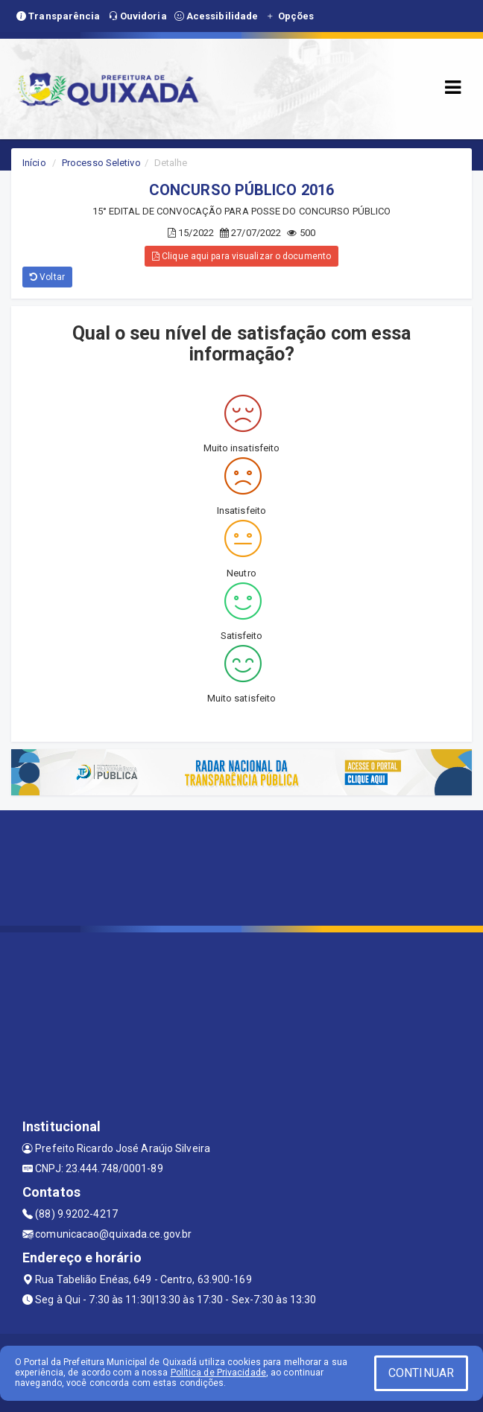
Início (34, 162)
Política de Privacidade (218, 1372)
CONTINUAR (421, 1373)
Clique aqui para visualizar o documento (241, 256)
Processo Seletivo (101, 162)
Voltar (47, 277)
